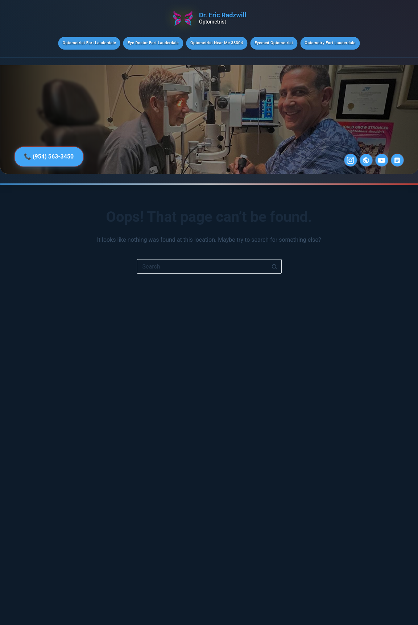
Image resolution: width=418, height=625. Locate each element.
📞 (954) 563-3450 (49, 156)
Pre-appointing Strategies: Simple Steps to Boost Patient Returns (372, 319)
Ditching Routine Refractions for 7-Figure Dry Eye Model (375, 389)
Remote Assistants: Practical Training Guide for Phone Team (376, 547)
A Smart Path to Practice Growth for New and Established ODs (371, 279)
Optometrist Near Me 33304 (216, 43)
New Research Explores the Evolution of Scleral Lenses (374, 583)
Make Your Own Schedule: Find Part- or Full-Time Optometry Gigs (372, 506)
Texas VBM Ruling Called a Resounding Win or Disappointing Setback (373, 425)
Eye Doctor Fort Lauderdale (153, 43)
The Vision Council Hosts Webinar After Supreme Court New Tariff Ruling (371, 238)
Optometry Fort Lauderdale (330, 43)
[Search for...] (202, 266)
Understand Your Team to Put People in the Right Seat (374, 356)
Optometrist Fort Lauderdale (89, 43)
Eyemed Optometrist (273, 43)
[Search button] (274, 266)
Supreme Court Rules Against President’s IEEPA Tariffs (372, 466)
